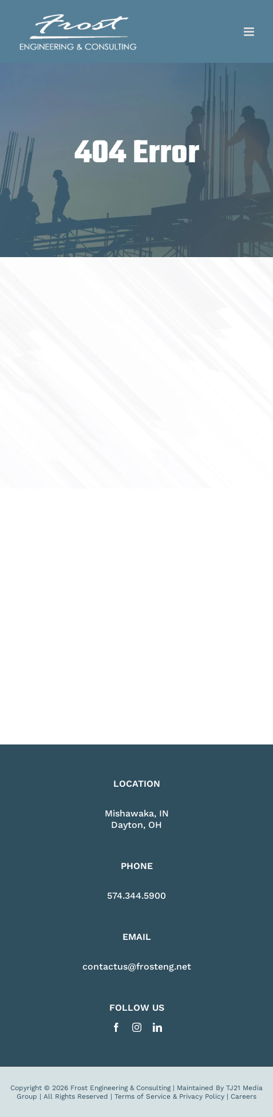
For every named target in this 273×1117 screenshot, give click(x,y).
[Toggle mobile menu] (250, 32)
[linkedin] (157, 1027)
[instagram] (136, 1027)
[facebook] (116, 1027)
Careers (243, 1096)
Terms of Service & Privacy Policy (169, 1096)
